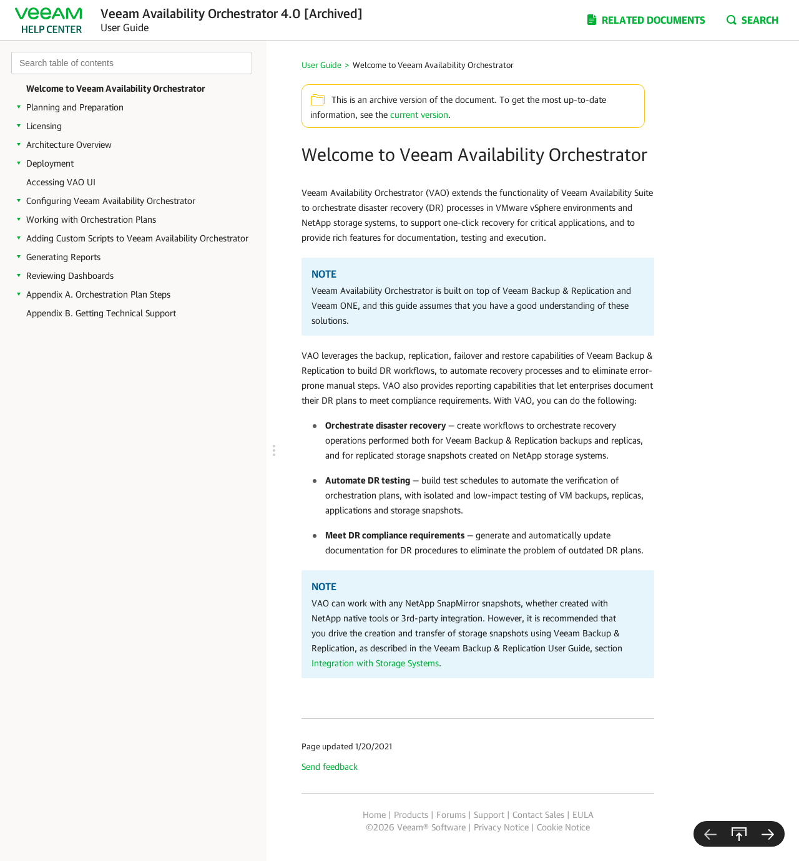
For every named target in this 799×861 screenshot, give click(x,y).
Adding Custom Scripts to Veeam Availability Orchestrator (137, 238)
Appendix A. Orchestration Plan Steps (98, 294)
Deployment (50, 163)
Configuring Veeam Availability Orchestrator (110, 200)
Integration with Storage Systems (375, 663)
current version (419, 114)
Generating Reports (63, 256)
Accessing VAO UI (61, 182)
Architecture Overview (69, 144)
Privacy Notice (501, 827)
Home (374, 814)
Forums (451, 814)
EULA (583, 814)
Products (411, 814)
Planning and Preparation (75, 107)
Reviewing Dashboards (70, 275)
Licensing (44, 125)
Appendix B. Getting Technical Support (101, 313)
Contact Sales (538, 814)
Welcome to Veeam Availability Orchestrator (115, 88)
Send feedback (329, 766)
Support (489, 814)
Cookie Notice (563, 827)
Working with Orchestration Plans (91, 219)
